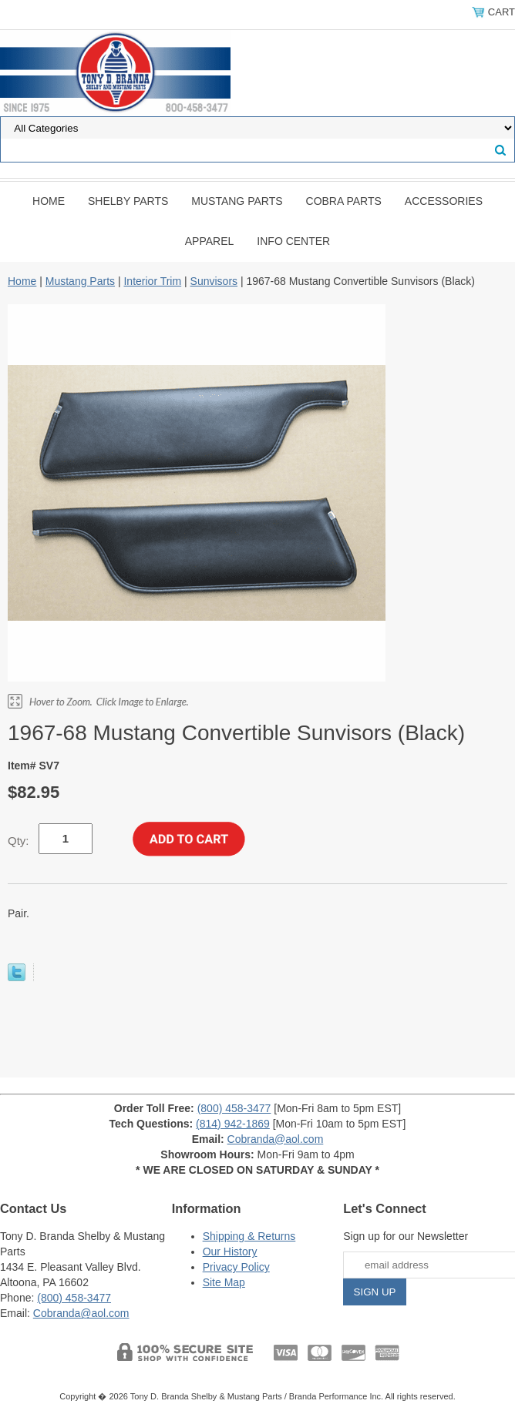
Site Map (224, 1282)
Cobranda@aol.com (275, 1139)
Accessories (444, 201)
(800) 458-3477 (234, 1108)
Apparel (209, 241)
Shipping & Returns (249, 1236)
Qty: (18, 840)
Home (48, 201)
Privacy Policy (236, 1267)
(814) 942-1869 (233, 1124)
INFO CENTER (293, 241)
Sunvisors (213, 281)
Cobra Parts (344, 201)
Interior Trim (152, 281)
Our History (230, 1251)
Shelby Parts (128, 201)
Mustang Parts (236, 201)
